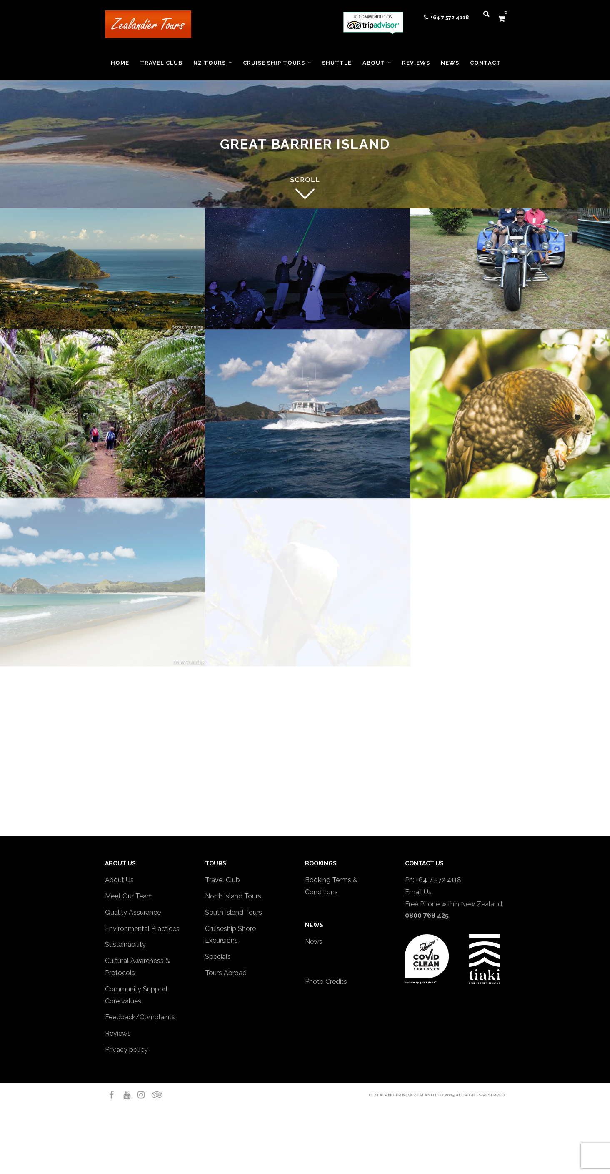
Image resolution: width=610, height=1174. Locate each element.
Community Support (136, 989)
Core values (123, 1001)
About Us (119, 880)
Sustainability (125, 944)
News (313, 942)
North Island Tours (233, 896)
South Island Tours (233, 912)
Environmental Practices (142, 929)
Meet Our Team (129, 896)
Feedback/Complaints (140, 1017)
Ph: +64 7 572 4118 (433, 880)
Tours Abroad (226, 973)
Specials (218, 957)
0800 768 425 (427, 915)
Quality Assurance (133, 912)
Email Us (418, 892)
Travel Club (222, 880)
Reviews (118, 1033)
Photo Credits (326, 982)
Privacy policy (126, 1050)
